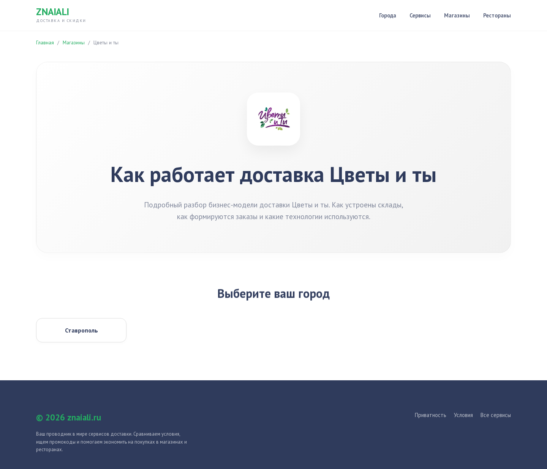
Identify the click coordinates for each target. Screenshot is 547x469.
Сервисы (420, 15)
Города (387, 15)
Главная (45, 42)
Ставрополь (81, 330)
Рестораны (497, 15)
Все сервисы (496, 415)
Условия (463, 415)
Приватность (430, 415)
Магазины (457, 15)
